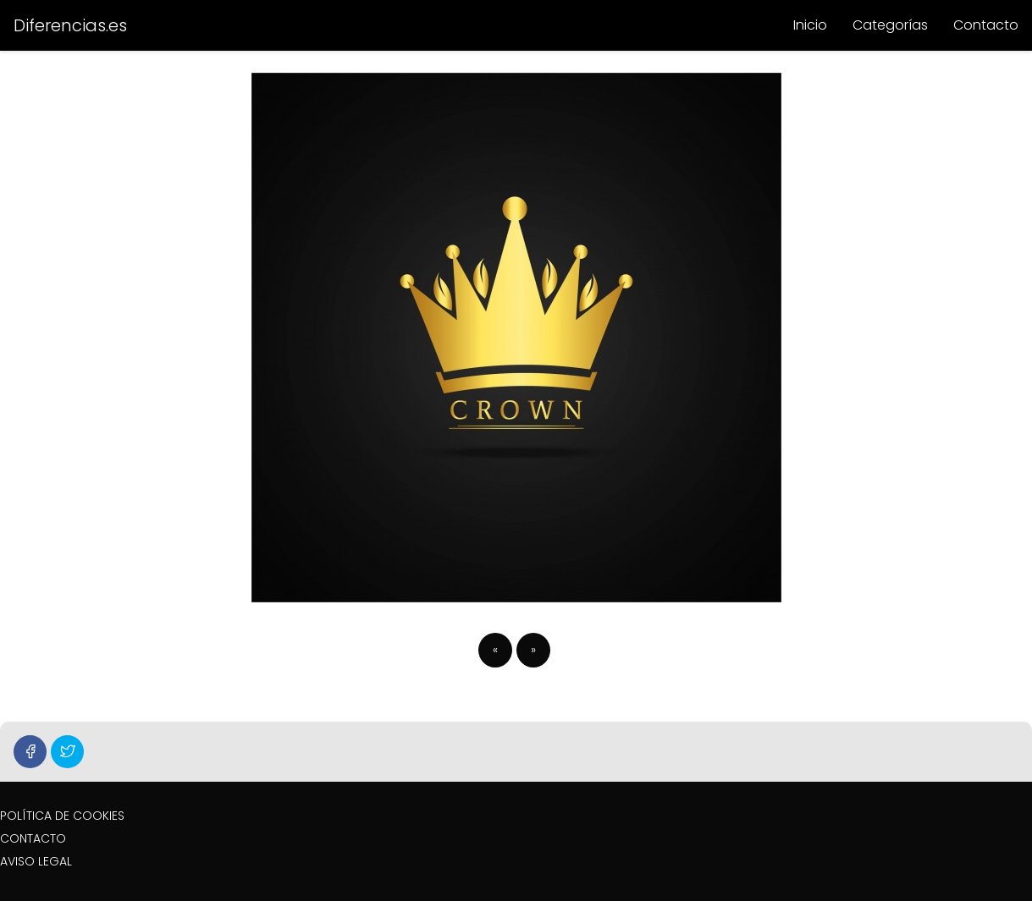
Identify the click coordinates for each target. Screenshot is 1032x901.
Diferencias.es (70, 25)
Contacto (985, 25)
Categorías (890, 25)
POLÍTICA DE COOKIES (62, 815)
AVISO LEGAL (36, 861)
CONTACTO (33, 838)
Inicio (810, 25)
